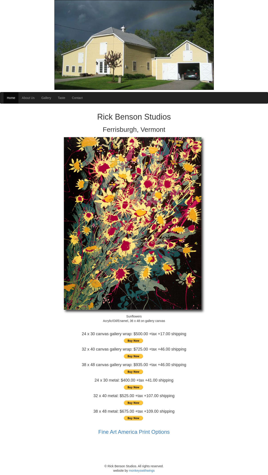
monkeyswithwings (142, 470)
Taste (61, 98)
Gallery (46, 98)
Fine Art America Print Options (134, 432)
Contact (77, 98)
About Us (28, 98)
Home (11, 98)
